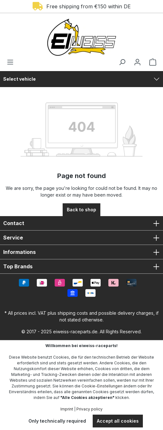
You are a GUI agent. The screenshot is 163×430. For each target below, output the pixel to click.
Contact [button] (81, 223)
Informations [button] (81, 251)
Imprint (66, 409)
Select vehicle (19, 79)
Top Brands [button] (81, 266)
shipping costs (73, 313)
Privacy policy (89, 409)
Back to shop (81, 209)
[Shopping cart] (151, 62)
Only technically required (57, 421)
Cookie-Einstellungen (102, 386)
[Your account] (137, 62)
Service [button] (81, 237)
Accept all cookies (118, 421)
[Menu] (12, 62)
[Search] (122, 62)
